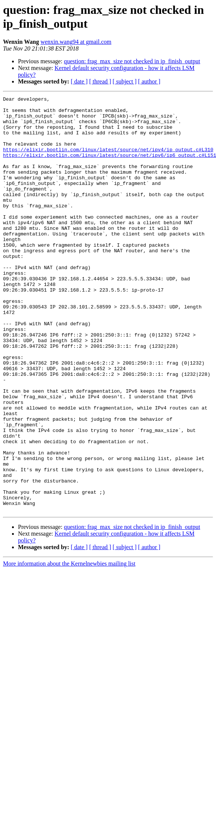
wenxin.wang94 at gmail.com (75, 42)
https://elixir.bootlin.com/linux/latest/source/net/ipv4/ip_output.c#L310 (108, 160)
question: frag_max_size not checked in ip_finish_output (132, 61)
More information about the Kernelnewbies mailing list (69, 646)
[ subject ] (125, 81)
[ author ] (149, 81)
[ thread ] (100, 81)
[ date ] (79, 81)
